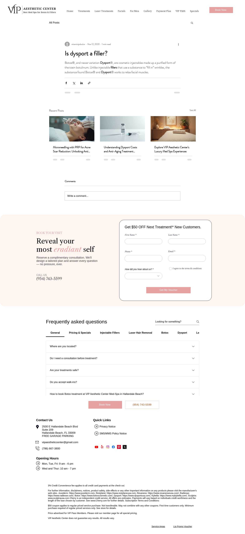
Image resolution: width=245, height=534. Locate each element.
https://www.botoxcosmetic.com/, (97, 495)
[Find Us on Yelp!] (102, 447)
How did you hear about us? (138, 269)
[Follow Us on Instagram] (108, 447)
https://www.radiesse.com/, (61, 495)
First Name (130, 235)
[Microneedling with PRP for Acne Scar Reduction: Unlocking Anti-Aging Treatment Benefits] (71, 128)
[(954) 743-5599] (142, 405)
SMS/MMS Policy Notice (113, 433)
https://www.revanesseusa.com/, (163, 493)
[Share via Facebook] (66, 82)
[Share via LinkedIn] (81, 82)
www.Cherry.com (98, 500)
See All (193, 110)
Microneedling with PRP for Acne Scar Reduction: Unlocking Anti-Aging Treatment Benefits (71, 149)
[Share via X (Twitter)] (73, 82)
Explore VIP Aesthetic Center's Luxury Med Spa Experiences (171, 149)
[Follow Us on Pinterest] (119, 447)
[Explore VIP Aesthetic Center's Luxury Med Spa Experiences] (173, 128)
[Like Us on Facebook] (113, 447)
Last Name (173, 235)
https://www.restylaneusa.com (121, 493)
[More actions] (178, 44)
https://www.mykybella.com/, (174, 495)
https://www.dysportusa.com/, (136, 495)
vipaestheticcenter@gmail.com (60, 442)
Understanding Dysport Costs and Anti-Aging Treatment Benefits (120, 149)
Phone (127, 252)
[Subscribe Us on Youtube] (96, 447)
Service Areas (158, 526)
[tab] (55, 333)
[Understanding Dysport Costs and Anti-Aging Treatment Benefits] (122, 128)
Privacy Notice (107, 426)
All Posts (54, 22)
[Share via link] (89, 82)
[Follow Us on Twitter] (125, 447)
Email (170, 251)
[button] (84, 12)
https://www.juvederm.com (82, 493)
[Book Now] (221, 10)
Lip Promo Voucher (182, 526)
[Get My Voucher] (168, 290)
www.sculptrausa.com (58, 498)
